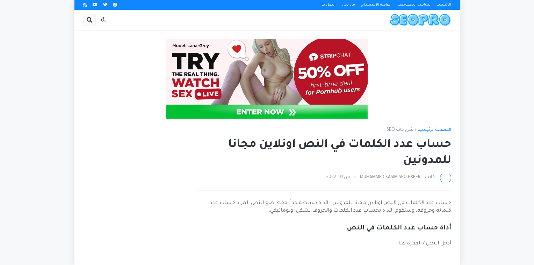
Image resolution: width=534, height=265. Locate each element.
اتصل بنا (328, 5)
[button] (103, 20)
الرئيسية (444, 5)
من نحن (348, 5)
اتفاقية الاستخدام (376, 5)
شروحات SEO (400, 130)
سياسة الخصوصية (414, 5)
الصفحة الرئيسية (434, 130)
